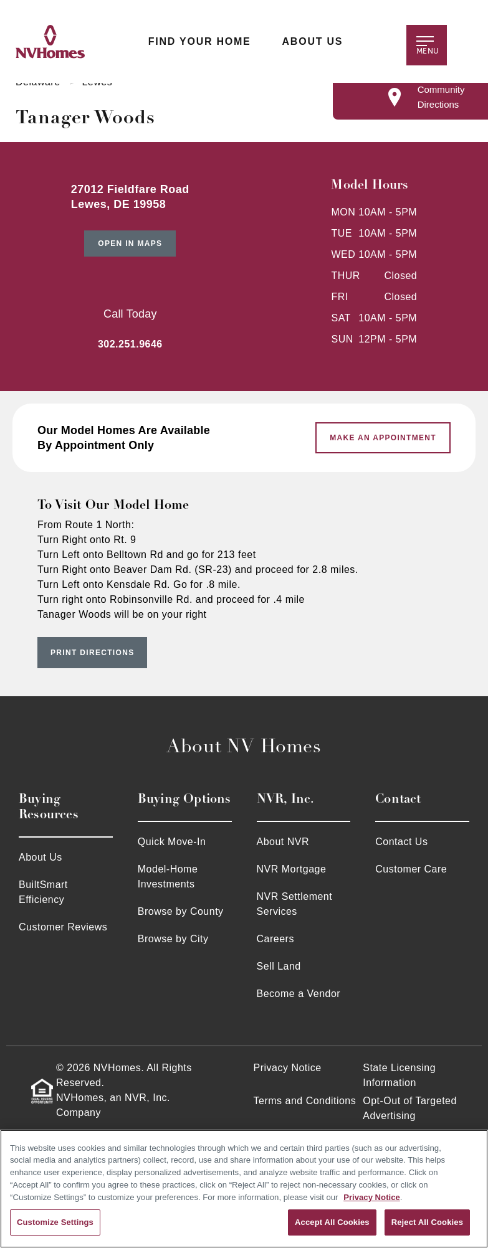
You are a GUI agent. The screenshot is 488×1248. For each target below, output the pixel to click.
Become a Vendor (299, 993)
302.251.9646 (130, 344)
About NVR (283, 841)
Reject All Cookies (427, 1222)
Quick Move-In (172, 841)
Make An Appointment (383, 437)
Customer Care (411, 869)
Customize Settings (55, 1222)
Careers (275, 939)
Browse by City (173, 939)
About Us (312, 41)
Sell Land (279, 966)
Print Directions (92, 652)
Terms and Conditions (305, 1100)
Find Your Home (199, 41)
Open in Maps (130, 243)
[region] (244, 1189)
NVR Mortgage (292, 869)
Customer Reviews (63, 927)
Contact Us (401, 841)
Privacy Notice (288, 1067)
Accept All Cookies (332, 1222)
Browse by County (181, 911)
